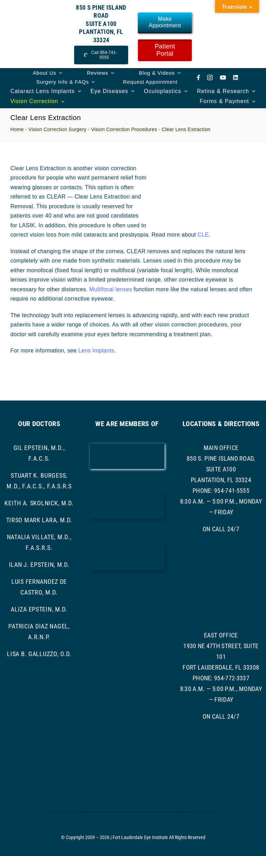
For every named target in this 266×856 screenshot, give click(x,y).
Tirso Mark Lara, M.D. (39, 520)
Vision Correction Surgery (57, 129)
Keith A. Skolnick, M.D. (39, 503)
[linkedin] (235, 77)
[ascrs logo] (127, 546)
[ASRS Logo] (127, 590)
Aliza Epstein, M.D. (39, 609)
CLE (203, 235)
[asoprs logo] (127, 624)
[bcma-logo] (127, 496)
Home (17, 129)
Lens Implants (96, 350)
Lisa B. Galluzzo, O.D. (39, 653)
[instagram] (210, 77)
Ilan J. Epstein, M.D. (39, 564)
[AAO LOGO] (127, 446)
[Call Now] (101, 55)
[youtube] (223, 77)
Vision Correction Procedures (124, 129)
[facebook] (198, 77)
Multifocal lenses (110, 289)
